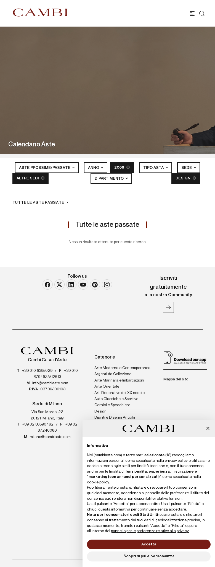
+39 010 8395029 (37, 371)
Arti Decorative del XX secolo (119, 393)
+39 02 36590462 (38, 424)
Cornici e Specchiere (112, 405)
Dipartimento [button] (109, 179)
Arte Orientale (106, 386)
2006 (122, 167)
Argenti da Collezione (112, 374)
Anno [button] (94, 168)
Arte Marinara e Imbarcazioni (119, 380)
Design (186, 178)
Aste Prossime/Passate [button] (45, 168)
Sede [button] (187, 168)
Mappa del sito (175, 379)
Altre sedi (30, 178)
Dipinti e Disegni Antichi (114, 417)
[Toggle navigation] (192, 13)
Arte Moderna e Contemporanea (122, 368)
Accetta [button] (148, 544)
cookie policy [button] (98, 482)
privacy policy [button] (176, 461)
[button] (207, 428)
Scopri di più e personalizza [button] (148, 556)
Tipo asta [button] (153, 168)
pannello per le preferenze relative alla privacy (150, 531)
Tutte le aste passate (38, 203)
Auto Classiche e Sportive (116, 399)
